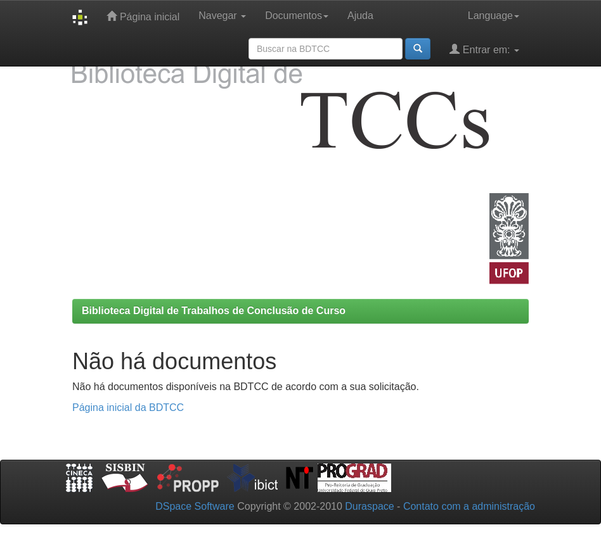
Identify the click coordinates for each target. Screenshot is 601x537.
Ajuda (360, 15)
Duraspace (369, 506)
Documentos (296, 15)
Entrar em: (484, 49)
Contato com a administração (469, 506)
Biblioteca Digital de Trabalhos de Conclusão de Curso (214, 310)
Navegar (222, 15)
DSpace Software (195, 506)
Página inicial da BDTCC (128, 407)
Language (493, 15)
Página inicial (143, 16)
